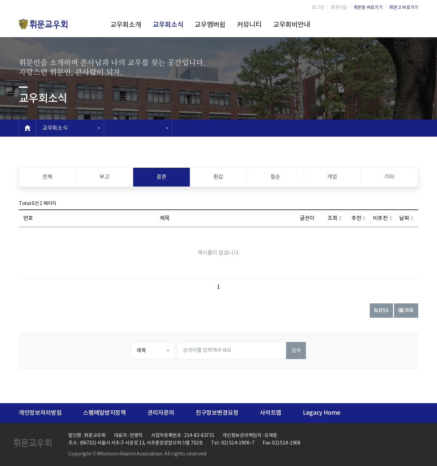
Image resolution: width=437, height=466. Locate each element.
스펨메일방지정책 (104, 413)
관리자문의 (160, 413)
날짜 (406, 218)
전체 (47, 177)
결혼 (161, 177)
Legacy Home (321, 413)
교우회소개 (125, 25)
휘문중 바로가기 (368, 7)
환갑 (218, 177)
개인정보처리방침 (40, 413)
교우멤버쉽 (210, 25)
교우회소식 (168, 25)
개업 (332, 177)
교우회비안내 (291, 25)
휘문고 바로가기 (403, 7)
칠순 (275, 177)
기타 (389, 177)
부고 (104, 177)
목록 (406, 311)
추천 (358, 218)
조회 (334, 218)
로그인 (318, 7)
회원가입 (339, 7)
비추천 (382, 218)
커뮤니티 (249, 25)
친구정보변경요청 (217, 413)
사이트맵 (270, 413)
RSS (381, 311)
